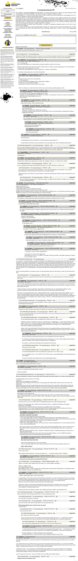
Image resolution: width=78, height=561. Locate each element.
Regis (30, 238)
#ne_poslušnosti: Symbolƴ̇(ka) (7, 56)
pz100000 (30, 249)
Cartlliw (21, 362)
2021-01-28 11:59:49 (41, 130)
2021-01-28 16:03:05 (38, 401)
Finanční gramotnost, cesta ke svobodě (6, 50)
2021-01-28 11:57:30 (35, 214)
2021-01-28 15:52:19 (31, 538)
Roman (22, 159)
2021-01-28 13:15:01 (33, 282)
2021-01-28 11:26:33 (32, 202)
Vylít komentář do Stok (45, 46)
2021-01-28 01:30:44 (34, 55)
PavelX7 (1, 74)
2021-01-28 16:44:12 (33, 473)
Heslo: (7, 11)
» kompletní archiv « (8, 32)
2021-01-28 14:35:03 (45, 346)
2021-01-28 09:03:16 (34, 75)
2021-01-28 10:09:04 (30, 184)
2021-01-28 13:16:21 (37, 227)
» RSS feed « (8, 34)
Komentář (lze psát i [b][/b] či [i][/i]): (26, 35)
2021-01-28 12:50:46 (38, 178)
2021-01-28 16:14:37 (45, 351)
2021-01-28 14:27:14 (39, 249)
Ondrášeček (21, 8)
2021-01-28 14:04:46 (43, 313)
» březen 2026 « (8, 31)
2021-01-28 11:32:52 (35, 207)
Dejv (1, 56)
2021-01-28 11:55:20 (38, 123)
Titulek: (63, 35)
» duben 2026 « (7, 30)
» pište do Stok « (8, 26)
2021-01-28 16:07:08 (38, 450)
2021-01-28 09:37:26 (38, 164)
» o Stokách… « (7, 23)
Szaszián (22, 391)
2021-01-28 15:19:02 (39, 493)
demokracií (32, 12)
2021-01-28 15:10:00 (36, 136)
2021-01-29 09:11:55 (37, 527)
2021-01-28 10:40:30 (37, 169)
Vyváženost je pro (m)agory (8, 63)
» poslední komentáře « (8, 47)
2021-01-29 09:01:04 (36, 438)
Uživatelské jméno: (46, 35)
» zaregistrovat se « (8, 20)
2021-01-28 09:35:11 (31, 159)
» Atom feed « (7, 36)
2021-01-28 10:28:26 (36, 101)
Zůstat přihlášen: (8, 14)
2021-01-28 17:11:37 (42, 514)
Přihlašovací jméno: (7, 8)
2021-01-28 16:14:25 (36, 462)
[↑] (45, 61)
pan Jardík (2, 63)
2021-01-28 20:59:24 (34, 413)
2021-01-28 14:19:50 (30, 50)
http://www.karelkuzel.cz (27, 93)
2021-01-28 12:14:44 (30, 362)
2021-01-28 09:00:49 (39, 146)
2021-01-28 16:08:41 (38, 502)
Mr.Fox (1, 49)
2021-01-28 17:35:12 (42, 523)
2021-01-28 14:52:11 (41, 375)
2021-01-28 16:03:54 (39, 497)
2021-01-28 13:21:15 (42, 301)
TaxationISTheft (24, 153)
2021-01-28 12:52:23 (36, 276)
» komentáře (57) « (46, 31)
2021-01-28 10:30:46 (39, 260)
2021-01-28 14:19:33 (38, 334)
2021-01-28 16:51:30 (39, 510)
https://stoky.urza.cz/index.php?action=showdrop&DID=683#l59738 (33, 460)
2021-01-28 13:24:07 (40, 232)
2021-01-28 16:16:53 (36, 557)
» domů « (8, 22)
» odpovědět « (72, 55)
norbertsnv (26, 101)
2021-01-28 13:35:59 (39, 238)
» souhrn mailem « (7, 37)
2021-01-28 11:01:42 (36, 107)
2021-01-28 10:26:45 (32, 196)
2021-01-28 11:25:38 (38, 116)
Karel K (21, 50)
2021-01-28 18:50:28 (35, 457)
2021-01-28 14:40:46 (32, 367)
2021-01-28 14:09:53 (44, 318)
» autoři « (7, 25)
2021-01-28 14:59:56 (32, 391)
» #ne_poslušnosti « (8, 28)
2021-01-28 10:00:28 (34, 91)
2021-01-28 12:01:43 (37, 221)
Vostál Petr (22, 61)
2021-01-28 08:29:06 (33, 61)
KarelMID (1, 79)
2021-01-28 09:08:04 (35, 153)
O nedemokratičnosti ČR (45, 10)
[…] (3, 62)
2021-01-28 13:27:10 (34, 307)
